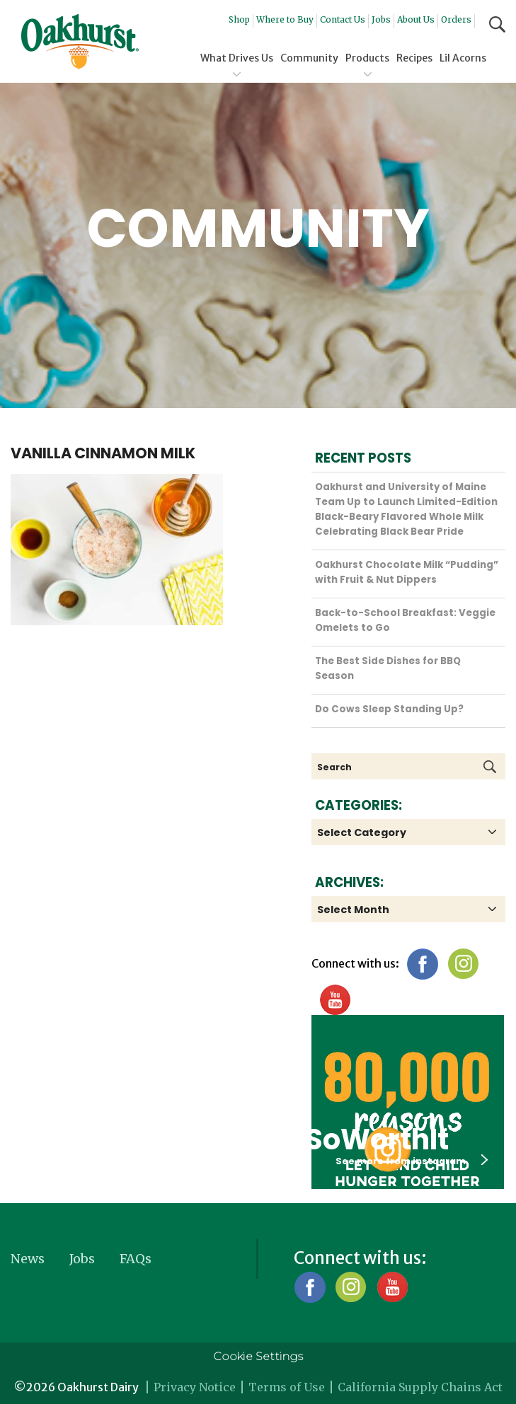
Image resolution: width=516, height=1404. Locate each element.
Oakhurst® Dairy (80, 41)
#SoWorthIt (364, 1139)
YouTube (334, 1000)
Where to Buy (285, 19)
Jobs (381, 19)
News (28, 1259)
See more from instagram (412, 1160)
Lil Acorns (463, 58)
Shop (239, 19)
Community (309, 58)
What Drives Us (236, 58)
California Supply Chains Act (420, 1387)
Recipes (414, 58)
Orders (456, 19)
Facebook (422, 964)
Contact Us (342, 19)
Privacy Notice (195, 1387)
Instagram (463, 964)
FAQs (135, 1259)
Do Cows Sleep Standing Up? (389, 709)
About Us (416, 19)
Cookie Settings (258, 1356)
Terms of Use (286, 1387)
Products (367, 58)
